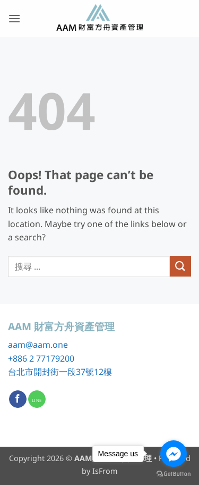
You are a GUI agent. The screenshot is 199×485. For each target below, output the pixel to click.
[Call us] (37, 399)
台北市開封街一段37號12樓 (60, 372)
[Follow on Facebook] (18, 399)
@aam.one (46, 344)
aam (16, 344)
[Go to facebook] (173, 453)
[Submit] (180, 266)
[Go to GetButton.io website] (174, 474)
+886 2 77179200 (41, 358)
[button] (14, 18)
